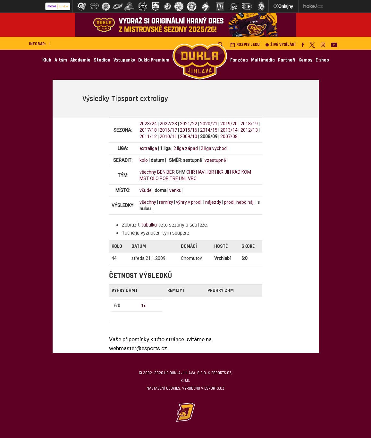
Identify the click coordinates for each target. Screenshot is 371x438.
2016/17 (168, 130)
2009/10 (188, 136)
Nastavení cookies (163, 388)
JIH (227, 172)
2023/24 (148, 123)
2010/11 (168, 136)
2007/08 (229, 136)
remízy (166, 202)
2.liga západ (185, 148)
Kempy (305, 60)
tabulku (149, 224)
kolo (143, 160)
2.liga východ (214, 148)
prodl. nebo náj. (239, 202)
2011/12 (148, 136)
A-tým (61, 60)
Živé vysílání (281, 44)
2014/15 (208, 130)
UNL (183, 178)
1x (143, 305)
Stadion (102, 60)
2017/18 (148, 130)
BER (170, 172)
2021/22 (188, 123)
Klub (46, 60)
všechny (147, 172)
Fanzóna (239, 60)
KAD (236, 172)
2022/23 (168, 123)
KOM (246, 172)
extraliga (148, 148)
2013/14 (229, 130)
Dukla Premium (153, 60)
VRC (192, 178)
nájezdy (213, 202)
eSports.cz (214, 388)
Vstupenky (124, 60)
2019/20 (229, 123)
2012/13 (249, 130)
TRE (174, 178)
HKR (219, 172)
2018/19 (249, 123)
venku (175, 190)
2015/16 (188, 130)
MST (144, 178)
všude (145, 190)
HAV (200, 172)
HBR (210, 172)
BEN (161, 172)
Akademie (80, 60)
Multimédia (263, 60)
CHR (190, 172)
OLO (154, 178)
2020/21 (208, 123)
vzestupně (215, 160)
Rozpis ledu (245, 44)
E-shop (322, 60)
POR (164, 178)
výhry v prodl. (189, 202)
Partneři (286, 60)
